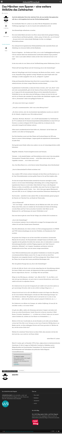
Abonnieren (36, 400)
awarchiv (6, 22)
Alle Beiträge (21, 370)
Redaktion (36, 398)
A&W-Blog (37, 414)
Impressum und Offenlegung (10, 432)
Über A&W (36, 395)
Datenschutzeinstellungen (28, 432)
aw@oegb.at (16, 364)
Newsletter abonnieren (6, 44)
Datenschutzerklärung (20, 432)
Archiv (35, 403)
